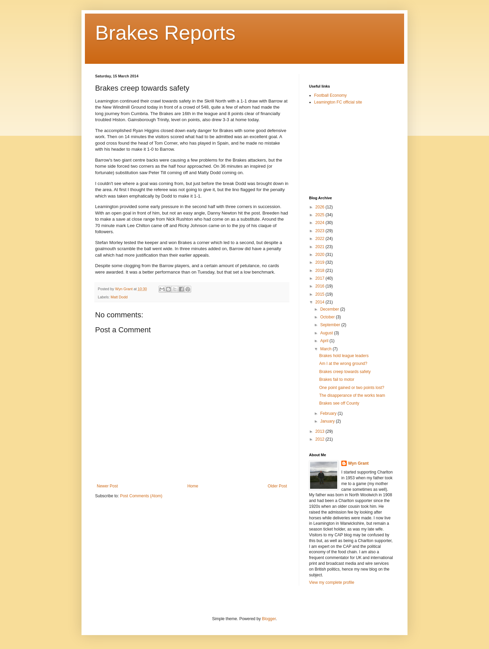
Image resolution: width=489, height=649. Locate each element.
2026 (320, 207)
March (326, 349)
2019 (320, 262)
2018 (320, 270)
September (330, 324)
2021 (320, 246)
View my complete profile (331, 582)
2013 (320, 431)
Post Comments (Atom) (141, 496)
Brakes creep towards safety (344, 371)
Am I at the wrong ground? (343, 363)
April (324, 340)
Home (192, 486)
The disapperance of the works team (352, 395)
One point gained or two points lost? (351, 387)
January (328, 421)
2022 (320, 238)
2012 (320, 439)
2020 (320, 254)
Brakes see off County (339, 403)
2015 (320, 294)
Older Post (277, 486)
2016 (320, 286)
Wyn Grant (358, 463)
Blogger (269, 618)
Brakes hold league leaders (343, 355)
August (327, 333)
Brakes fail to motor (336, 379)
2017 (320, 278)
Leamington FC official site (338, 102)
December (330, 309)
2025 (320, 214)
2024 (320, 222)
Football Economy (330, 95)
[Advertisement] (343, 150)
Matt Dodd (119, 297)
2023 (320, 230)
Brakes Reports (165, 32)
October (328, 317)
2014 (320, 302)
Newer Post (107, 486)
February (329, 413)
